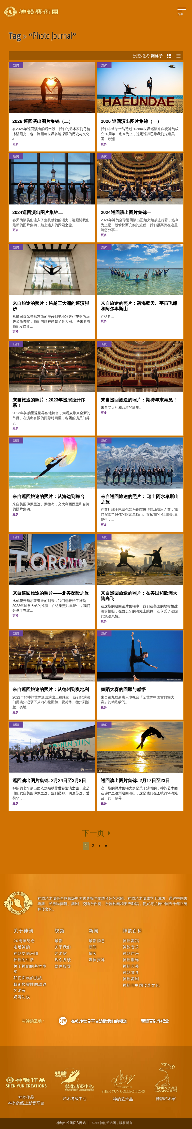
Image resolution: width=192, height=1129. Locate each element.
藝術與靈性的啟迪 (30, 984)
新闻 (16, 65)
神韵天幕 (131, 966)
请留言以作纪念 (155, 1021)
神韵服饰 (131, 960)
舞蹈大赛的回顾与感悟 (123, 689)
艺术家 (20, 990)
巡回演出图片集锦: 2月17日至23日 (135, 780)
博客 (93, 953)
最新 (59, 941)
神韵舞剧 (131, 979)
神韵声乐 (131, 953)
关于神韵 (23, 930)
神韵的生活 (24, 960)
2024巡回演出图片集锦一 (126, 212)
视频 (60, 930)
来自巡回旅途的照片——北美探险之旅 (50, 593)
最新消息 (97, 941)
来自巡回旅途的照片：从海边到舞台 (48, 496)
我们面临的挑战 (28, 978)
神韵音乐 (131, 947)
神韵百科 (132, 930)
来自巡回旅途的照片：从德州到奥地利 (50, 689)
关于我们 (63, 947)
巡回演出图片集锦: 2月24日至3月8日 (49, 780)
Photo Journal (52, 36)
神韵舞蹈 (131, 941)
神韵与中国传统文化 (141, 985)
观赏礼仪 (22, 997)
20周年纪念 (24, 941)
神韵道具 (131, 972)
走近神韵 (22, 947)
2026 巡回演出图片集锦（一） (131, 121)
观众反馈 (63, 960)
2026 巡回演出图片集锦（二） (42, 121)
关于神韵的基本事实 (30, 969)
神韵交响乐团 (26, 953)
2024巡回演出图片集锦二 (37, 212)
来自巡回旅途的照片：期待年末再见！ (139, 399)
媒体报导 (63, 966)
